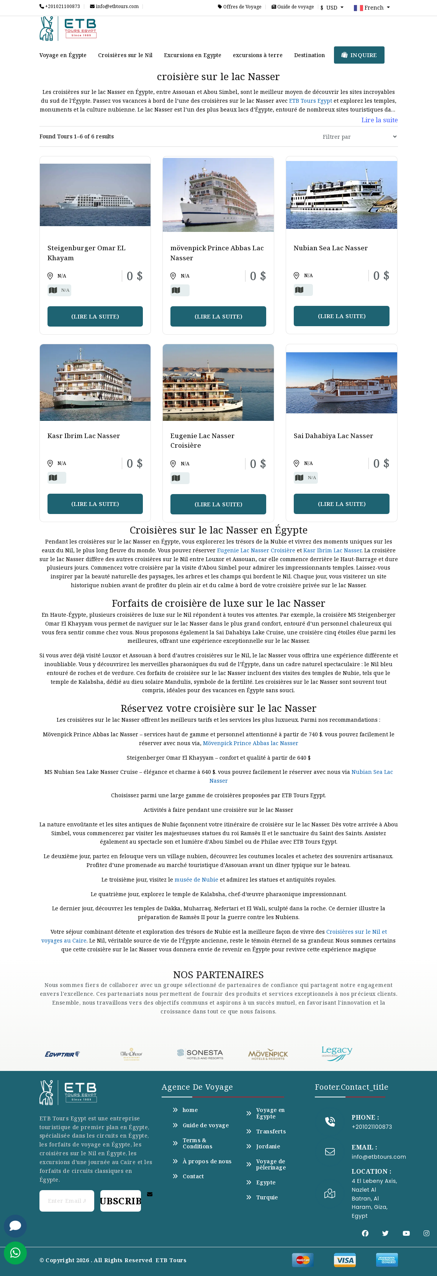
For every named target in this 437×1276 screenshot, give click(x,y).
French (369, 8)
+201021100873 (59, 6)
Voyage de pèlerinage (266, 1164)
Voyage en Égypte (63, 55)
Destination (309, 55)
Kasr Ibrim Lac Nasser (83, 435)
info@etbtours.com (114, 6)
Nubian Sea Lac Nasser (331, 247)
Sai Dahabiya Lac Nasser (333, 435)
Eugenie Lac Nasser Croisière (256, 550)
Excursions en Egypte (192, 55)
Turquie (262, 1197)
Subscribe (120, 1200)
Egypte (260, 1182)
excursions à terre (258, 55)
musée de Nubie (196, 879)
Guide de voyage (293, 7)
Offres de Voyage (240, 7)
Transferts (266, 1131)
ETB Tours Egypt (310, 100)
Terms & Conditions (192, 1143)
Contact (188, 1176)
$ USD (330, 7)
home (185, 1110)
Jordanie (263, 1146)
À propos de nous (201, 1161)
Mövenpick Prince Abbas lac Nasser (250, 743)
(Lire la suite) (95, 316)
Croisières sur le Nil (125, 55)
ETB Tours (171, 1260)
